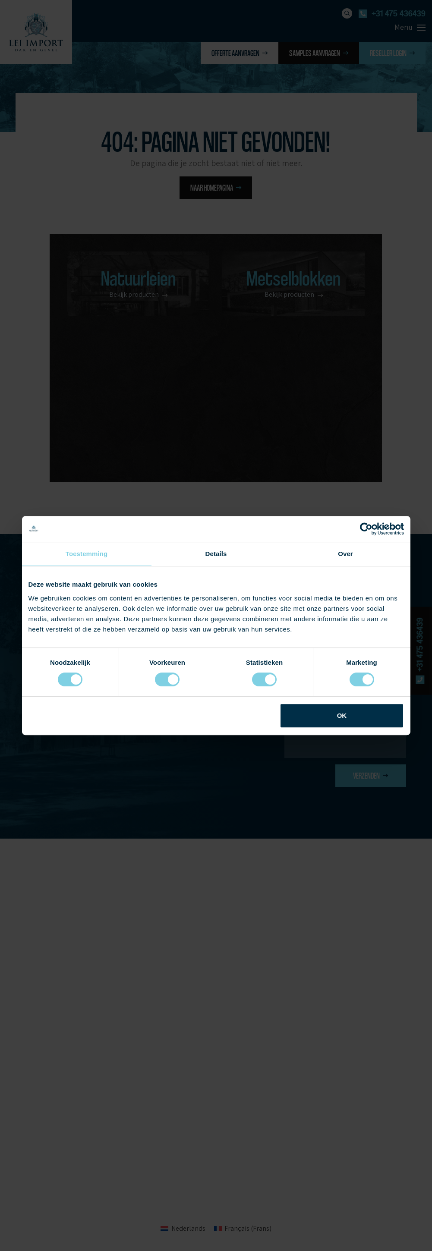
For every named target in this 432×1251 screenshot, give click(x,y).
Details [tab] (216, 553)
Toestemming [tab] (87, 553)
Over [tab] (345, 553)
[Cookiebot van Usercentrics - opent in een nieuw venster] (366, 528)
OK (342, 715)
